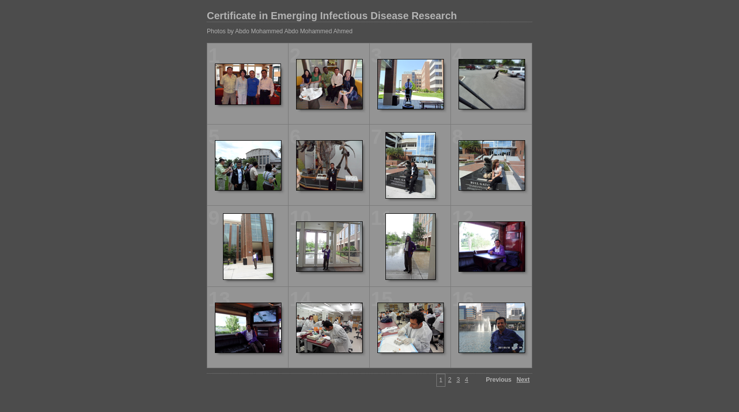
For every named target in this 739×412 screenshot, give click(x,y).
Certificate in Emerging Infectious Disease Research (332, 15)
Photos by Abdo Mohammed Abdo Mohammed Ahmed (280, 31)
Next (523, 379)
